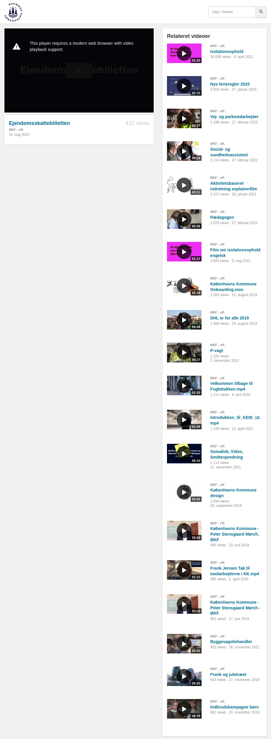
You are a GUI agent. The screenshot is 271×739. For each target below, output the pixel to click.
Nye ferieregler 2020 (230, 84)
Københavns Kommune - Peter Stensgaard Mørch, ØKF (234, 534)
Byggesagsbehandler (231, 641)
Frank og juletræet (228, 674)
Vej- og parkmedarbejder (234, 116)
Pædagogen (222, 217)
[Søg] (261, 11)
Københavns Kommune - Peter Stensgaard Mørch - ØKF (235, 608)
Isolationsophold (227, 51)
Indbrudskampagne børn (234, 707)
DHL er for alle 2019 (229, 318)
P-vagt (216, 350)
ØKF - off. (16, 129)
